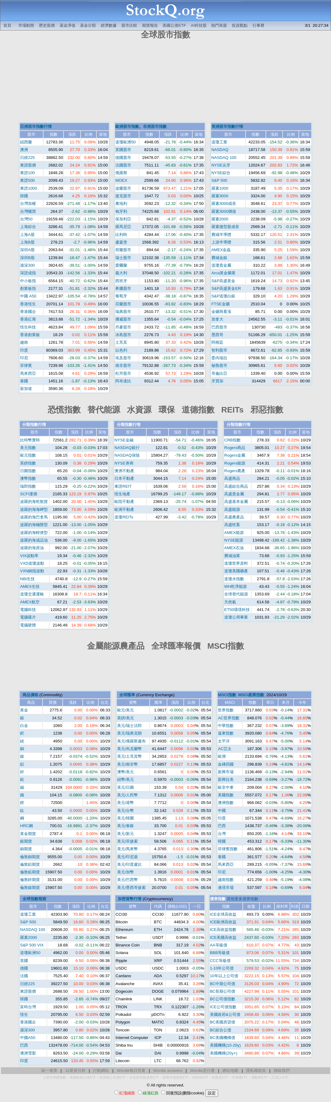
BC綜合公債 (221, 1030)
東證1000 (28, 188)
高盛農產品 (234, 517)
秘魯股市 (219, 365)
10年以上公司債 (224, 976)
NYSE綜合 (220, 172)
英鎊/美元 (125, 718)
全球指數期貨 (34, 899)
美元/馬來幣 (127, 849)
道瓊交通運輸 (32, 594)
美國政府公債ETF (83, 1077)
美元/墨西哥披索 (131, 887)
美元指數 (28, 447)
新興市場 (226, 772)
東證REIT (122, 486)
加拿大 (217, 319)
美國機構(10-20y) (225, 1045)
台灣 (222, 833)
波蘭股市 (123, 188)
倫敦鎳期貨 (30, 887)
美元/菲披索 (127, 841)
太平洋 (224, 741)
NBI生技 (27, 579)
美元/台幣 (125, 810)
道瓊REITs (123, 517)
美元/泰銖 (125, 825)
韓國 (24, 196)
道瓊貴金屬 (221, 265)
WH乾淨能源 (235, 586)
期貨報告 (150, 25)
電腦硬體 (28, 625)
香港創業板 (30, 334)
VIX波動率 (29, 555)
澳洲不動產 (124, 471)
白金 (24, 725)
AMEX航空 (30, 602)
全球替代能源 (236, 594)
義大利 (121, 273)
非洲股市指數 (155, 126)
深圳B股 (27, 257)
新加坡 (26, 388)
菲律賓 (26, 365)
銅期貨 (26, 849)
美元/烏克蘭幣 (129, 748)
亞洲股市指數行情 (36, 126)
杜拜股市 (123, 373)
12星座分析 (75, 1070)
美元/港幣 (125, 802)
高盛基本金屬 (236, 501)
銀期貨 (26, 841)
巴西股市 (219, 327)
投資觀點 (240, 25)
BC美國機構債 (222, 1037)
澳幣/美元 (125, 772)
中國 (222, 810)
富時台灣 (28, 1007)
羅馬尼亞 (123, 226)
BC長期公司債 (222, 991)
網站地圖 (230, 1070)
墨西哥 (217, 334)
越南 (24, 342)
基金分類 (88, 25)
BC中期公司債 (222, 983)
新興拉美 (226, 779)
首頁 (7, 25)
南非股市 (123, 365)
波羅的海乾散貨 (34, 501)
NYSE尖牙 (220, 165)
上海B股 (27, 242)
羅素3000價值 (223, 211)
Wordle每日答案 (131, 1070)
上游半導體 (221, 242)
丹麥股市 (123, 327)
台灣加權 (28, 203)
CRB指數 (232, 440)
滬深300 (27, 265)
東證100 (27, 172)
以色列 (121, 350)
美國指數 (226, 795)
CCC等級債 (220, 960)
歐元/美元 (125, 710)
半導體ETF (240, 1077)
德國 (24, 968)
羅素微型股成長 (225, 226)
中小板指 (28, 281)
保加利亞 (123, 219)
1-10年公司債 (222, 968)
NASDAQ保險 (126, 455)
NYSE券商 (123, 463)
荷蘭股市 (123, 249)
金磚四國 (226, 764)
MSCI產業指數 (251, 695)
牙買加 (217, 381)
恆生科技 (28, 327)
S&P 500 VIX (32, 945)
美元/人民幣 (127, 795)
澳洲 (24, 149)
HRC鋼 (26, 825)
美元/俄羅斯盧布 (131, 741)
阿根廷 (217, 342)
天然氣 (230, 602)
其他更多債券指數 (242, 899)
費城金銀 (219, 257)
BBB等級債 (220, 952)
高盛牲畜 (232, 524)
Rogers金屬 (234, 455)
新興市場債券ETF (175, 1077)
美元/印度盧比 (129, 864)
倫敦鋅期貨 (30, 879)
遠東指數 (226, 733)
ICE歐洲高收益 (223, 922)
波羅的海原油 (32, 548)
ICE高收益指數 (223, 929)
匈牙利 (121, 211)
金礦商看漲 (221, 311)
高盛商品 (232, 478)
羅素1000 (219, 188)
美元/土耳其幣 (129, 756)
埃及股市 (123, 358)
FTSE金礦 (220, 304)
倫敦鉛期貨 (30, 872)
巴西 (222, 825)
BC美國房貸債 (222, 1022)
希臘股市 (123, 288)
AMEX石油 (234, 548)
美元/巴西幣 (127, 879)
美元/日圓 (125, 787)
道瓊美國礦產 (236, 571)
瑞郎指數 (28, 486)
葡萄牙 (121, 296)
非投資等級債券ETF (144, 1077)
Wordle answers (167, 1070)
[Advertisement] (165, 82)
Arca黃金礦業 (223, 273)
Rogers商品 (234, 447)
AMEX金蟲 (221, 249)
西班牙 (121, 281)
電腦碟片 (28, 617)
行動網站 (101, 1070)
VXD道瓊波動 (32, 563)
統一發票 (49, 1070)
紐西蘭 (26, 142)
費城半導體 (221, 234)
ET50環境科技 (237, 609)
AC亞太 (225, 748)
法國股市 (123, 165)
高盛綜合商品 (236, 486)
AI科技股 (199, 25)
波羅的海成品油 (34, 540)
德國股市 (123, 157)
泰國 (24, 381)
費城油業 (232, 555)
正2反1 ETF (279, 1077)
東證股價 (28, 165)
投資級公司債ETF (112, 1077)
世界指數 (226, 710)
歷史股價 (47, 25)
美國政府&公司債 (225, 1014)
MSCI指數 (227, 695)
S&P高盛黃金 (223, 281)
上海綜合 (28, 226)
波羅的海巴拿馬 (34, 517)
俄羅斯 (121, 172)
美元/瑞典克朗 (129, 733)
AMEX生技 (30, 586)
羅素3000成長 (223, 203)
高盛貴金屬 (234, 494)
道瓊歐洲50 (125, 142)
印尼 (24, 358)
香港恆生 (28, 304)
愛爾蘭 (121, 265)
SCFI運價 (28, 494)
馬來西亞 (28, 373)
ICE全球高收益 (223, 914)
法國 (24, 976)
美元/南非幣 (127, 764)
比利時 (121, 234)
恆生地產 (122, 494)
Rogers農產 (234, 471)
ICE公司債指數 (223, 1007)
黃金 (24, 710)
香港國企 (28, 311)
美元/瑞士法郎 (129, 725)
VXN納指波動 (32, 571)
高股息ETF (220, 1077)
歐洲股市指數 (127, 126)
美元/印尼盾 (127, 857)
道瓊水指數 (234, 579)
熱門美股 (219, 25)
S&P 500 (219, 180)
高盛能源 (232, 509)
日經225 (27, 157)
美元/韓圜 (125, 818)
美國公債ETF (174, 25)
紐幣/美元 (125, 779)
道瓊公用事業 (236, 617)
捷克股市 (123, 196)
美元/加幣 (125, 872)
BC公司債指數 (222, 999)
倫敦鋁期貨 (30, 864)
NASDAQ (219, 149)
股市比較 (129, 25)
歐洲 (222, 756)
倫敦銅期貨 (30, 857)
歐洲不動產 (124, 509)
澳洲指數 (226, 802)
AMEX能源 (234, 532)
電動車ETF (259, 1077)
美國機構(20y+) (223, 1053)
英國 (24, 960)
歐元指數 (28, 455)
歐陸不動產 (124, 501)
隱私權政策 (256, 1070)
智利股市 (219, 350)
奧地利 (121, 203)
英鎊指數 (28, 463)
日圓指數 (28, 471)
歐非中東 (226, 787)
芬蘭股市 (123, 304)
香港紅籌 (28, 319)
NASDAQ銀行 (126, 447)
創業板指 (28, 288)
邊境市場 (226, 887)
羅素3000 (219, 196)
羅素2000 (219, 219)
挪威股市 (123, 319)
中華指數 (226, 725)
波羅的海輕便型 (34, 532)
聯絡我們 (282, 1070)
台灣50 (26, 219)
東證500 (27, 180)
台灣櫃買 (28, 211)
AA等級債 (218, 945)
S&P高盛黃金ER (226, 288)
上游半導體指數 (54, 1077)
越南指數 (226, 879)
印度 (24, 350)
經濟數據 (109, 25)
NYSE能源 (233, 540)
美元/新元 (125, 833)
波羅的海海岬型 (34, 509)
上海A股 (27, 234)
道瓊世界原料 (236, 563)
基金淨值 (67, 25)
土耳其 (121, 342)
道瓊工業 (219, 142)
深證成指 (28, 273)
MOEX (121, 180)
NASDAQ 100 (223, 157)
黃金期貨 (28, 833)
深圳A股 (27, 249)
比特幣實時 (30, 440)
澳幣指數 (28, 478)
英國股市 (123, 149)
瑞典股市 (123, 311)
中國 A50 (28, 296)
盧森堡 (121, 242)
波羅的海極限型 (34, 524)
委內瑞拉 (219, 358)
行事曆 (258, 25)
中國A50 (27, 1037)
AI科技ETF (200, 1077)
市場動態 (26, 25)
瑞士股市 (123, 257)
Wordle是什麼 (202, 1070)
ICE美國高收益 (223, 937)
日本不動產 (124, 478)
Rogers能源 (234, 463)
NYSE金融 (123, 440)
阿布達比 (123, 381)
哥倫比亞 (219, 373)
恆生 (24, 1014)
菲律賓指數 (228, 849)
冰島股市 (123, 334)
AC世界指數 (228, 718)
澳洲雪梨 (28, 1053)
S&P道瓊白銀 (223, 296)
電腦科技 (28, 609)
